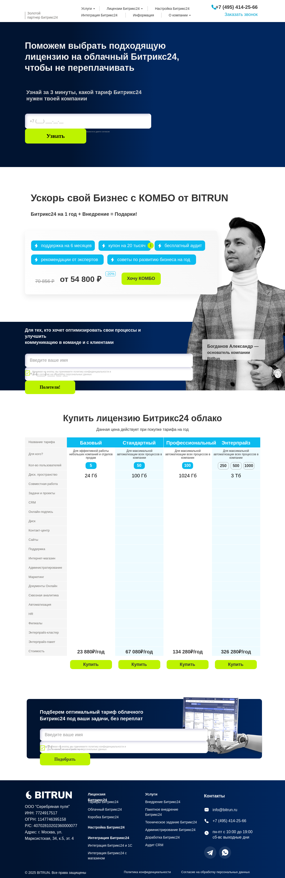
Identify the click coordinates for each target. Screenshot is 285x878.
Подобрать (65, 759)
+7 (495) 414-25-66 (237, 7)
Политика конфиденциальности (147, 872)
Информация (143, 15)
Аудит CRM (154, 845)
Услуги (86, 9)
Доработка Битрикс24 (162, 837)
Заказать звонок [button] (241, 14)
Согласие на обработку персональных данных (215, 872)
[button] (141, 279)
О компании (178, 15)
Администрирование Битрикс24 (170, 830)
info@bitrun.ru (225, 810)
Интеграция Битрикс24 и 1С (110, 845)
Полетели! (50, 387)
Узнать (55, 136)
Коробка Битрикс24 (103, 817)
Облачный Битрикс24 (105, 809)
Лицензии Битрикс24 (123, 9)
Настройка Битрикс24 (172, 9)
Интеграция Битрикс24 (99, 15)
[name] (109, 360)
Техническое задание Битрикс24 (171, 822)
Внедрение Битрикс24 (162, 802)
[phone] (88, 121)
